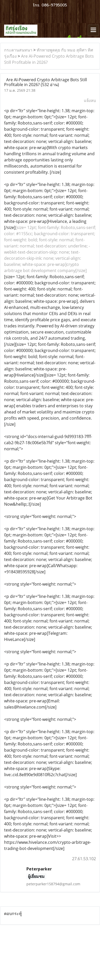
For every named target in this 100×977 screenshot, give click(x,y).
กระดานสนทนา (18, 50)
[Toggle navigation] (93, 30)
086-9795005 (54, 5)
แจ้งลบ (90, 100)
